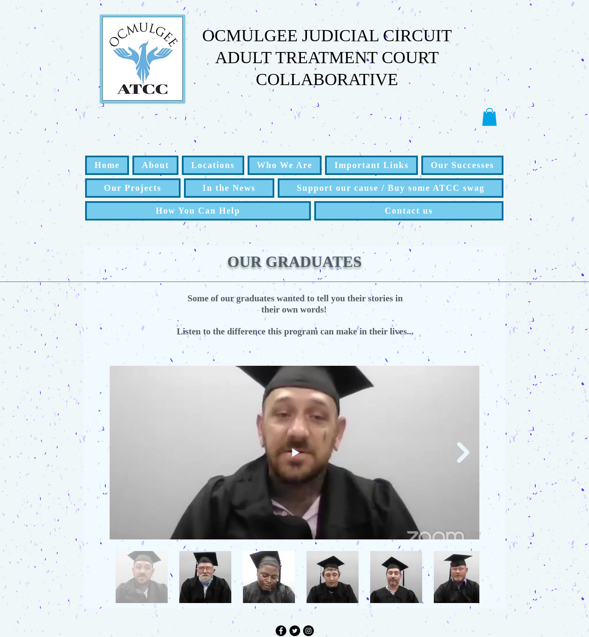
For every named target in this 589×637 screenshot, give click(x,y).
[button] (489, 117)
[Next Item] (463, 452)
